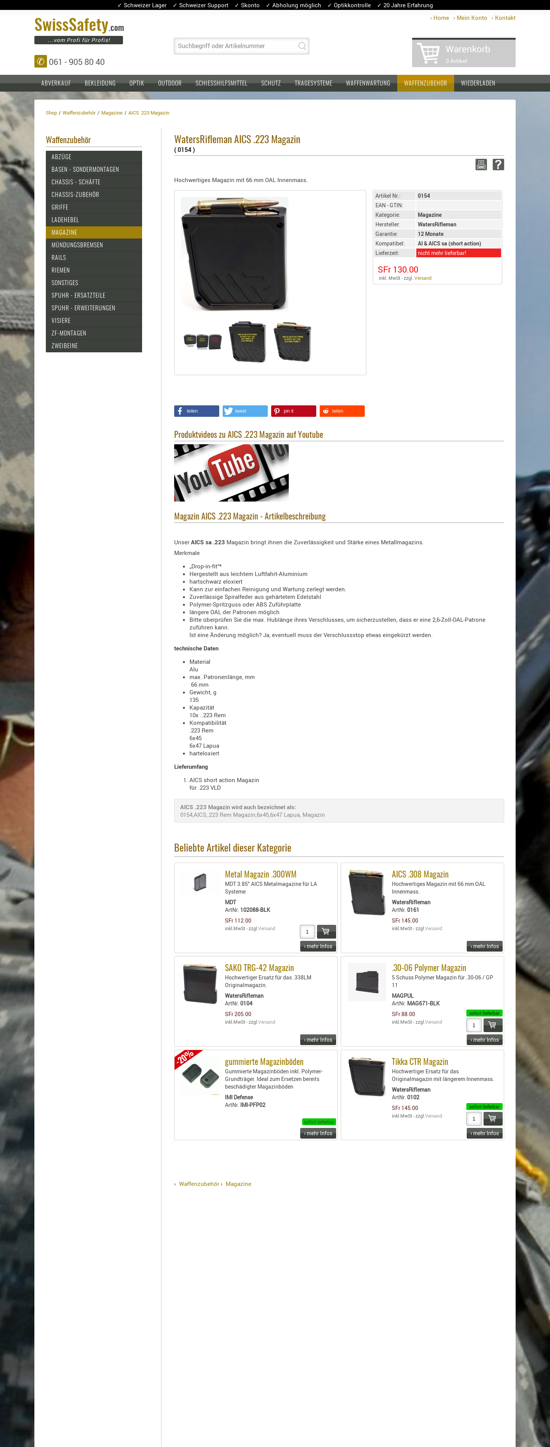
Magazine (64, 233)
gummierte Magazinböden (264, 1062)
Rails (59, 258)
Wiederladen (478, 84)
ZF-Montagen (69, 334)
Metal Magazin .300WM (261, 875)
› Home (439, 17)
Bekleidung (100, 84)
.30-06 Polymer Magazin (429, 968)
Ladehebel (65, 220)
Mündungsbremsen (77, 245)
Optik (136, 84)
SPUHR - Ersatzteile (78, 296)
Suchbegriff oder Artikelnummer (221, 46)
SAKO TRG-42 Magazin (259, 968)
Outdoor (170, 84)
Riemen (61, 271)
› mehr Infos (318, 946)
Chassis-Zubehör (75, 195)
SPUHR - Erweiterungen (83, 308)
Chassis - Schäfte (76, 182)
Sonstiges (65, 283)
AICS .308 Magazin (420, 875)
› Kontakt (504, 17)
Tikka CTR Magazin (420, 1062)
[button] (196, 411)
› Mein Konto (470, 17)
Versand (423, 278)
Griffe (60, 208)
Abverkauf (56, 84)
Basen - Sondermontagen (85, 170)
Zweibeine (65, 346)
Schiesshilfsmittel (221, 84)
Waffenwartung (368, 84)
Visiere (61, 321)
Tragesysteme (313, 84)
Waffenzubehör (425, 84)
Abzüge (61, 157)
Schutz (271, 84)
